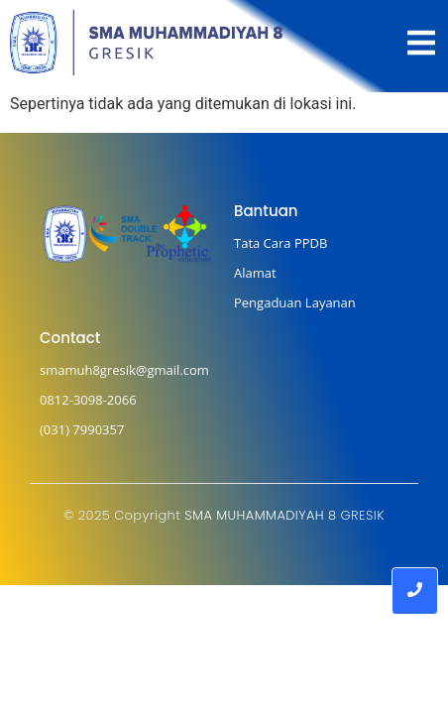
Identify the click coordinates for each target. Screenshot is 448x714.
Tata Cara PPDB (280, 243)
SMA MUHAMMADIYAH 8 (260, 515)
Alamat (255, 273)
